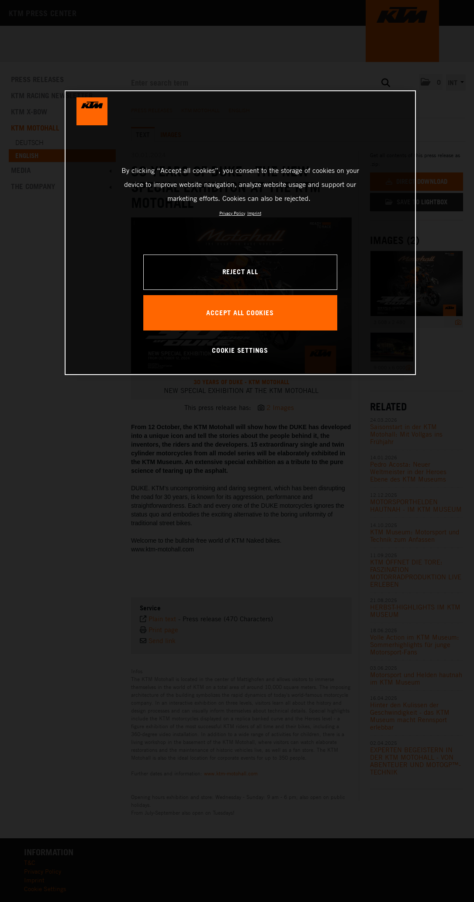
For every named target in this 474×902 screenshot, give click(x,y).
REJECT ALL (240, 271)
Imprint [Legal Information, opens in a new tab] (254, 213)
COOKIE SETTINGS (240, 350)
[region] (240, 232)
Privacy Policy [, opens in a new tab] (232, 213)
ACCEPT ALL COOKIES (239, 312)
